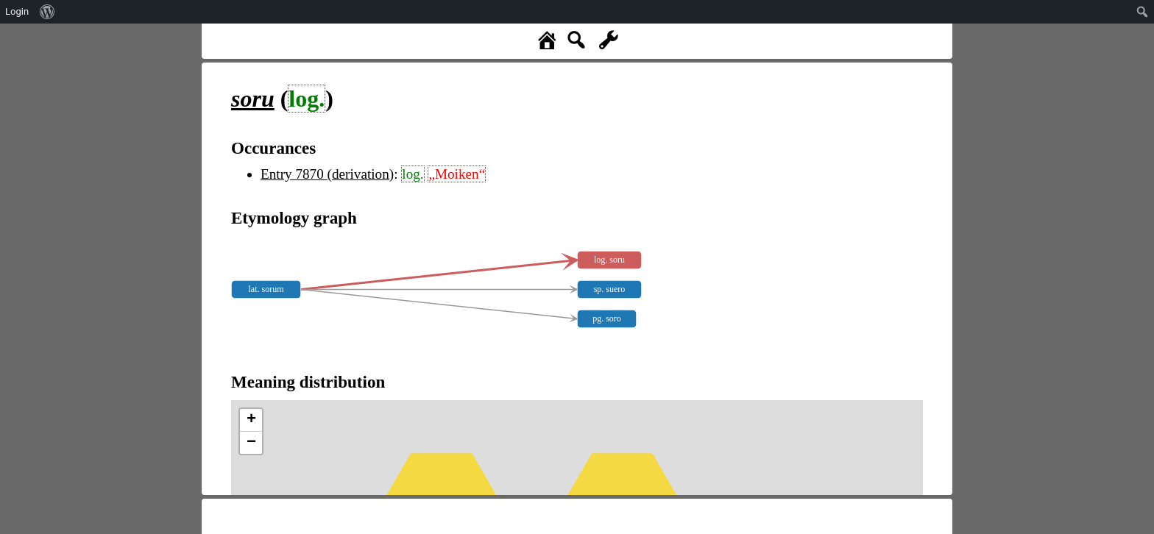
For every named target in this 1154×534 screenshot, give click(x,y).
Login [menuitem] (17, 11)
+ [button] (251, 420)
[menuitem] (47, 12)
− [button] (251, 443)
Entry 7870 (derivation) (327, 174)
